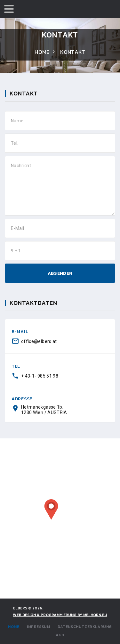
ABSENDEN (60, 273)
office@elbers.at (39, 341)
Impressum (38, 627)
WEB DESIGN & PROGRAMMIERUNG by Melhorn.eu (60, 615)
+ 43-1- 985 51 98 (39, 376)
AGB (60, 635)
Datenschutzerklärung (85, 627)
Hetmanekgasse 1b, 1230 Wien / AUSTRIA (44, 409)
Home (42, 52)
